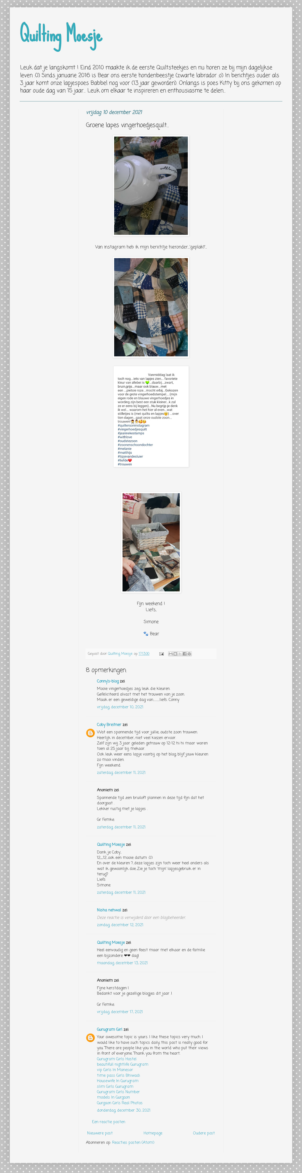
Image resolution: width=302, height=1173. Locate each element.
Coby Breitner (109, 725)
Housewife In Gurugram (117, 1081)
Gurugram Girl (109, 1030)
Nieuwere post (100, 1133)
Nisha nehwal (109, 910)
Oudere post (204, 1133)
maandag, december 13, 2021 (122, 963)
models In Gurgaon (113, 1098)
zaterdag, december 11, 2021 (121, 773)
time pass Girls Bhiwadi (118, 1076)
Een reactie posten (108, 1122)
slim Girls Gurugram (115, 1087)
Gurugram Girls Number (118, 1092)
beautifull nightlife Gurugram (122, 1065)
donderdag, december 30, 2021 (124, 1111)
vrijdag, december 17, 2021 (120, 1012)
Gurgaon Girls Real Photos (120, 1103)
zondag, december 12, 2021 (120, 925)
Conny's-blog (108, 681)
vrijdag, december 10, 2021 (120, 707)
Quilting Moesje (61, 34)
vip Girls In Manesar (115, 1070)
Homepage (153, 1133)
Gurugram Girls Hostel (117, 1059)
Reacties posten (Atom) (133, 1143)
